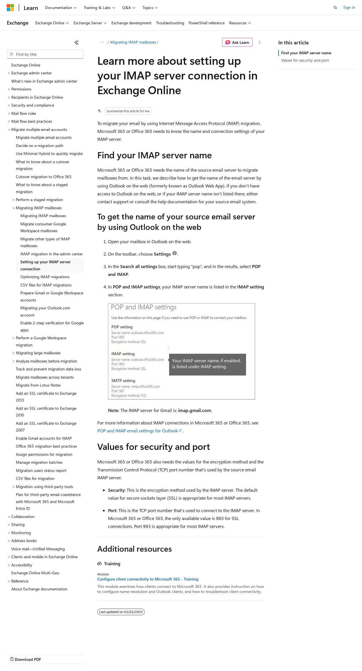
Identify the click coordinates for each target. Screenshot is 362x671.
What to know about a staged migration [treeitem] (42, 188)
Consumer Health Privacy (162, 654)
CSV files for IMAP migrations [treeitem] (46, 285)
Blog (77, 654)
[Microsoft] (10, 7)
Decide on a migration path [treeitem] (39, 145)
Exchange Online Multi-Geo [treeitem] (35, 572)
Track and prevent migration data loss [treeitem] (48, 369)
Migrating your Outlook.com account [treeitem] (45, 311)
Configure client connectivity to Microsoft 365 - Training (147, 579)
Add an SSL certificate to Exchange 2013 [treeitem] (46, 396)
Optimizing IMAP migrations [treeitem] (45, 276)
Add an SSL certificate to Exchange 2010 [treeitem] (46, 411)
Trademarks (234, 654)
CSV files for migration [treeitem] (35, 478)
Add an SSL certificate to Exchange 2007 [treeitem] (46, 426)
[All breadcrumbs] (102, 42)
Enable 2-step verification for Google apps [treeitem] (52, 326)
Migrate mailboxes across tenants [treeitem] (45, 377)
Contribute (101, 654)
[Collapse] (77, 42)
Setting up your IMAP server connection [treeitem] (45, 265)
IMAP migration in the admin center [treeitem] (51, 253)
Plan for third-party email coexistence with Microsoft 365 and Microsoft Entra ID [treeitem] (48, 501)
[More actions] (260, 42)
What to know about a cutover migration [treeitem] (42, 165)
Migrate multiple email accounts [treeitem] (44, 137)
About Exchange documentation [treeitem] (39, 589)
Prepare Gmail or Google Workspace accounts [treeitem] (51, 296)
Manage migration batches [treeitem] (39, 462)
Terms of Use (206, 654)
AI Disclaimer (18, 654)
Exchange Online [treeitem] (25, 65)
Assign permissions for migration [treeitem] (44, 454)
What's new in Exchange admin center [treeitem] (44, 81)
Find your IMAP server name (306, 52)
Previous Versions (51, 654)
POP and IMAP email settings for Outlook (137, 430)
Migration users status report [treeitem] (41, 470)
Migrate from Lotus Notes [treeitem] (38, 385)
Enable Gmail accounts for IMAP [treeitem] (44, 438)
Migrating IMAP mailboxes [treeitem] (43, 215)
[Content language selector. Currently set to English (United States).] (33, 640)
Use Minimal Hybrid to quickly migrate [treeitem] (49, 153)
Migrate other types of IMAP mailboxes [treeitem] (45, 242)
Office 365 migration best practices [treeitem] (46, 446)
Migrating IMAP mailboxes (133, 42)
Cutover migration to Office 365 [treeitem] (44, 176)
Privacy (123, 654)
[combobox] (45, 54)
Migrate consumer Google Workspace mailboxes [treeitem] (43, 227)
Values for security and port (305, 60)
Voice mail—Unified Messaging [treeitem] (38, 548)
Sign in (349, 7)
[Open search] (335, 8)
